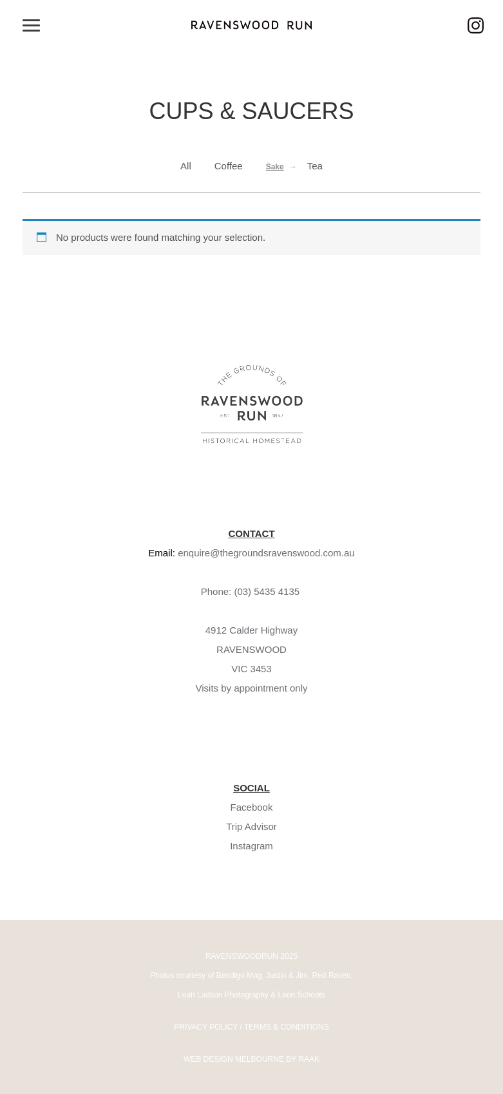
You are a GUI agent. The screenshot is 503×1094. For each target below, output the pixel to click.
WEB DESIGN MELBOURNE (234, 1059)
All (185, 165)
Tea (315, 165)
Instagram (251, 845)
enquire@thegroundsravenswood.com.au (266, 552)
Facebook (252, 807)
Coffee (228, 165)
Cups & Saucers (251, 111)
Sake (275, 166)
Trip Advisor (251, 826)
